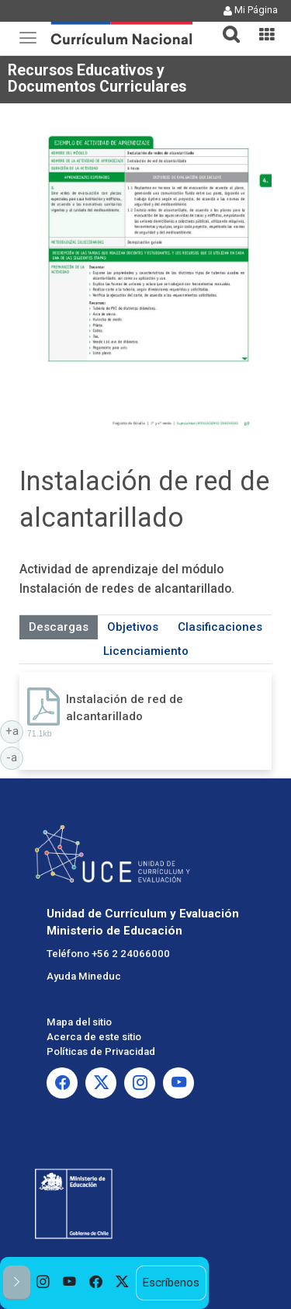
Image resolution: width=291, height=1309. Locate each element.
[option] (43, 1282)
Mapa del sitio (79, 1022)
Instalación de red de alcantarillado (124, 707)
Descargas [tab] (58, 627)
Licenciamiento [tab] (146, 651)
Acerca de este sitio (94, 1037)
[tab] (225, 25)
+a (14, 730)
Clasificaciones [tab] (220, 627)
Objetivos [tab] (132, 627)
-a (14, 756)
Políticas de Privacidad (101, 1051)
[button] (225, 25)
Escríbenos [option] (170, 1283)
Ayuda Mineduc (84, 976)
